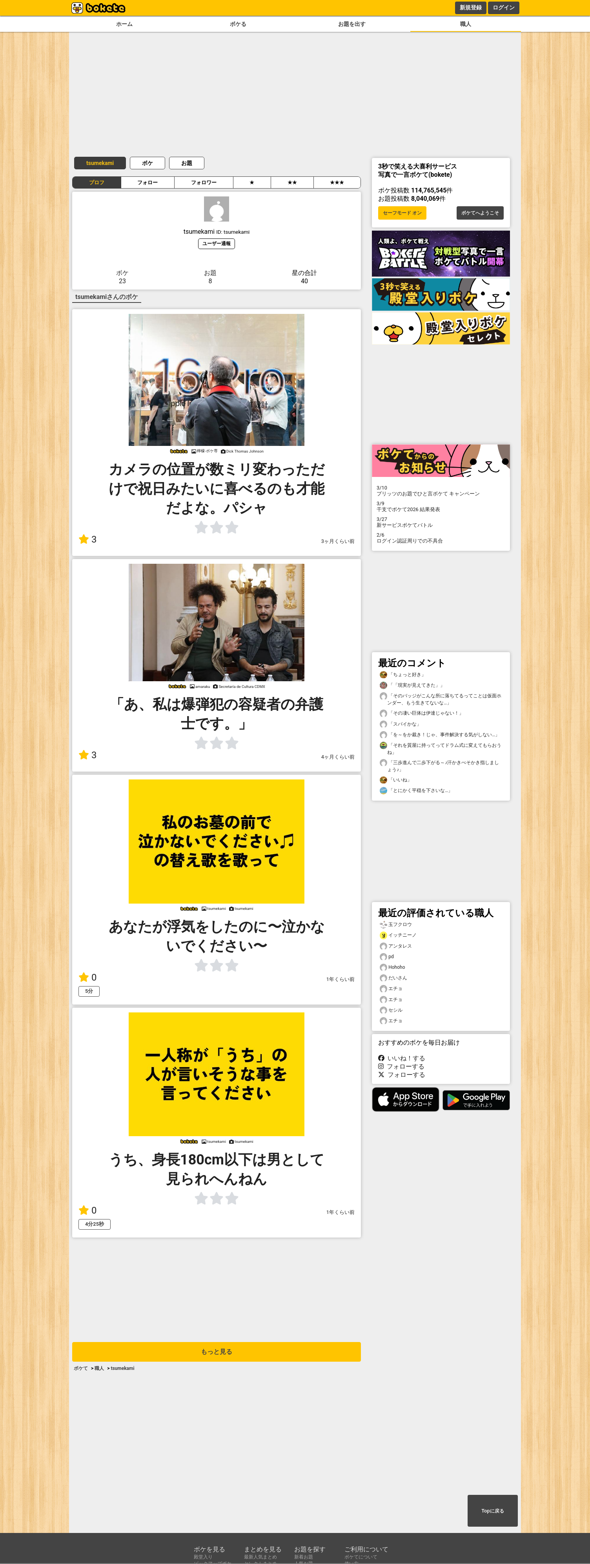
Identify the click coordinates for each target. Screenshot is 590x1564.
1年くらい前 (340, 979)
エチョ (391, 988)
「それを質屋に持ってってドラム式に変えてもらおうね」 (440, 748)
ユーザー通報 (216, 243)
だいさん (393, 978)
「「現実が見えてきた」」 (412, 685)
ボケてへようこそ (480, 213)
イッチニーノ (398, 935)
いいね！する (401, 1058)
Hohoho (392, 967)
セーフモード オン (402, 213)
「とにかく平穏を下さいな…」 (416, 790)
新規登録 (471, 7)
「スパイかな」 (400, 724)
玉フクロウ (396, 924)
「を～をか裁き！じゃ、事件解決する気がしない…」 (440, 735)
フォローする (401, 1066)
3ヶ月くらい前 (338, 541)
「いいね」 (396, 780)
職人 (465, 24)
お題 (186, 163)
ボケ (147, 163)
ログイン (504, 7)
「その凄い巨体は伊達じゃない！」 (422, 713)
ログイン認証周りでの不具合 (441, 538)
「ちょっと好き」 (403, 674)
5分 (89, 991)
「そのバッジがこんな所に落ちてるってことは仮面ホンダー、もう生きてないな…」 (440, 699)
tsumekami (100, 163)
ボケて (81, 1368)
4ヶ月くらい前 (338, 757)
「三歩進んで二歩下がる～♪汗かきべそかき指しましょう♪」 (439, 765)
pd (387, 957)
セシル (391, 1010)
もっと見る (216, 1351)
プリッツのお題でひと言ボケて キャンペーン (441, 491)
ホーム (124, 24)
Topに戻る (492, 1511)
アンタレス (396, 946)
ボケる (238, 24)
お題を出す (352, 24)
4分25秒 (94, 1224)
